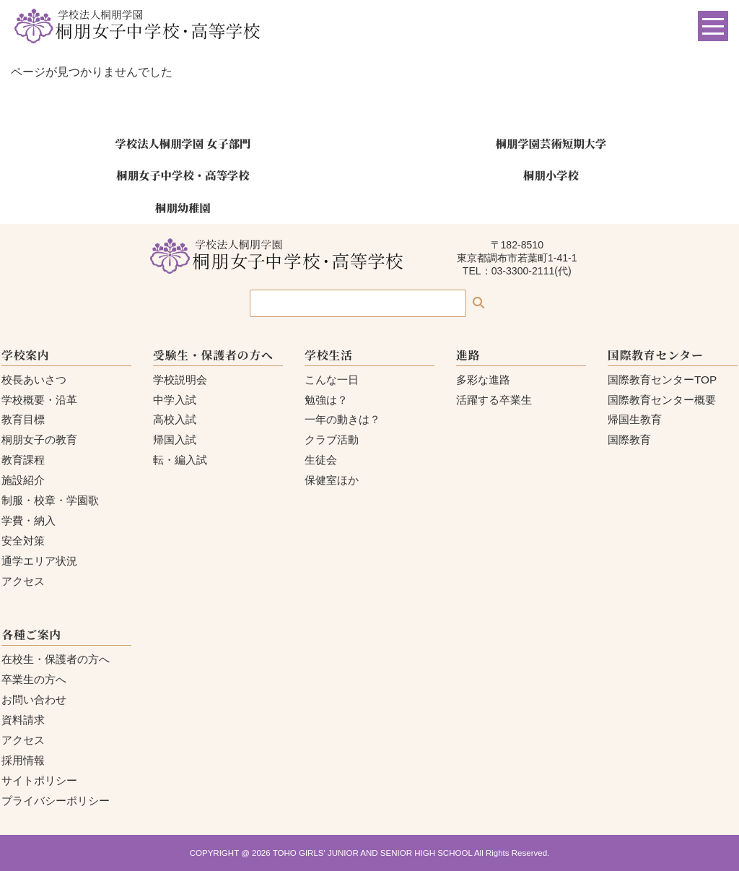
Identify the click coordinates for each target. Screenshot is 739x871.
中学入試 (174, 400)
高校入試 (174, 419)
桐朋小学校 (551, 175)
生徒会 (321, 460)
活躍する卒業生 (494, 400)
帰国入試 (174, 439)
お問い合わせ (33, 699)
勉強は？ (326, 400)
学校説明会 (180, 379)
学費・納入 (28, 520)
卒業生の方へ (33, 679)
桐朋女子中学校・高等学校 (182, 175)
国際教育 (629, 439)
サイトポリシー (39, 780)
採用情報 (23, 760)
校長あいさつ (33, 379)
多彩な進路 (483, 379)
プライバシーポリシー (55, 800)
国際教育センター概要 (662, 400)
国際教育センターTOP (662, 379)
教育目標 (23, 419)
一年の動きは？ (342, 419)
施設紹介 (23, 480)
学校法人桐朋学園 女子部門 (182, 143)
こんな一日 (332, 379)
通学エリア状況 (39, 561)
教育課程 (23, 460)
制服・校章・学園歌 (50, 500)
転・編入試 (180, 460)
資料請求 (23, 720)
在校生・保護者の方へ (55, 659)
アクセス (23, 581)
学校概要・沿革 (39, 400)
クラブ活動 (332, 439)
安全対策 (23, 540)
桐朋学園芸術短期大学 (551, 143)
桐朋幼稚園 (183, 207)
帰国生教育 (635, 419)
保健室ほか (332, 480)
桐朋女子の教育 (39, 439)
